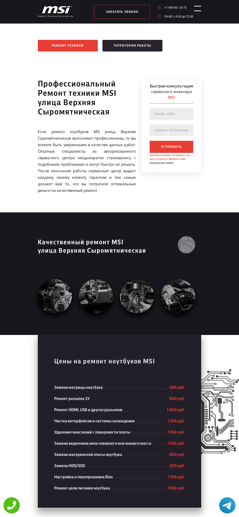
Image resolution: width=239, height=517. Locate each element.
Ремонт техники (68, 45)
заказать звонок (120, 12)
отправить (171, 146)
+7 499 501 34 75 (172, 7)
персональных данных (161, 162)
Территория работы (132, 45)
